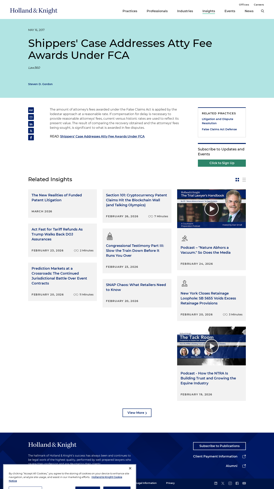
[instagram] (230, 483)
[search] (262, 11)
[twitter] (223, 483)
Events (230, 11)
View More (135, 413)
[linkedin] (215, 483)
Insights (208, 11)
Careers (259, 4)
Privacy (170, 483)
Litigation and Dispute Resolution (217, 121)
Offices (244, 4)
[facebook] (237, 483)
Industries (185, 11)
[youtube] (244, 483)
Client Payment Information (215, 456)
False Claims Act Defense (219, 129)
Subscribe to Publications (219, 446)
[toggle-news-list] (244, 179)
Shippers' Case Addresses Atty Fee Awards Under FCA (102, 136)
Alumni (231, 466)
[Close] (130, 474)
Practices (130, 11)
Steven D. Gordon (40, 84)
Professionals (157, 11)
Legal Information (146, 483)
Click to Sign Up (221, 163)
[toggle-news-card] (237, 179)
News (249, 11)
